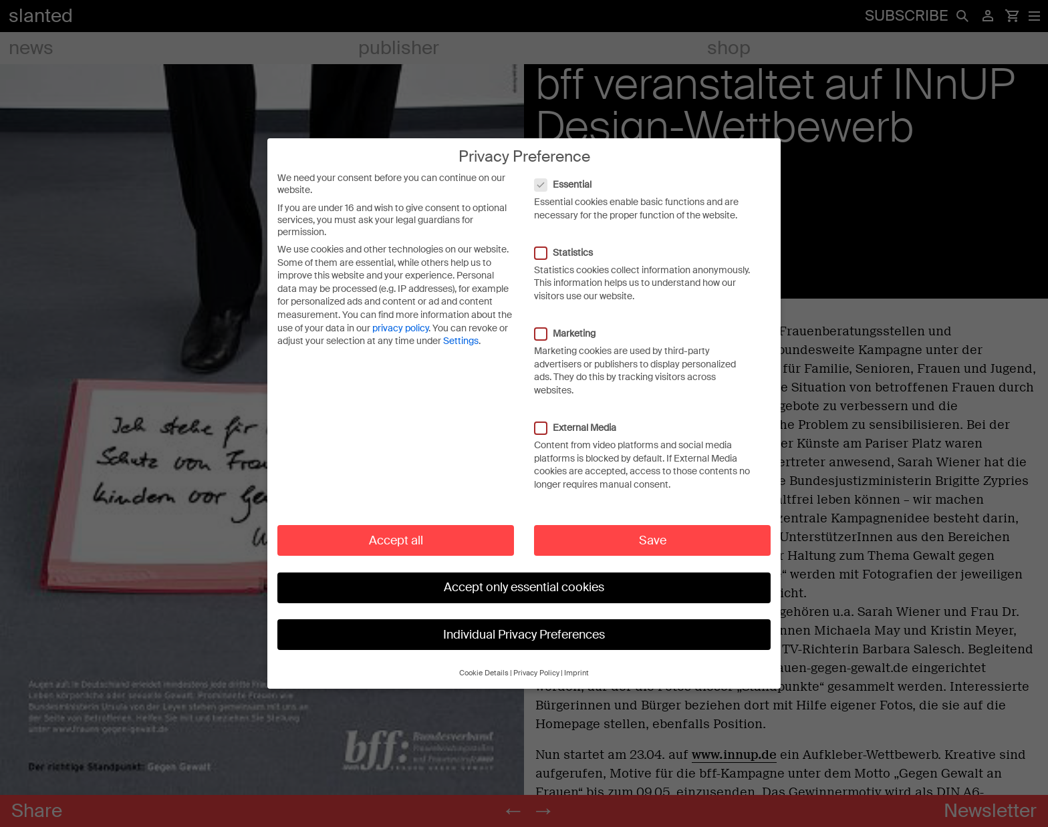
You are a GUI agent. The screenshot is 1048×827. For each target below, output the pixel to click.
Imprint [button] (576, 662)
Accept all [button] (396, 529)
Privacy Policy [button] (536, 662)
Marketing (572, 322)
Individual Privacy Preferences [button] (524, 623)
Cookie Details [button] (484, 662)
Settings (461, 330)
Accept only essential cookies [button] (524, 575)
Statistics (570, 241)
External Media (582, 416)
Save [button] (652, 529)
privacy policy (400, 317)
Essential (570, 173)
